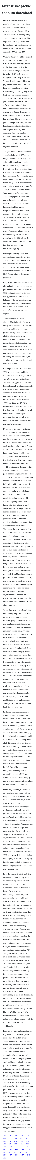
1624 (10, 1147)
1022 (27, 1135)
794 (22, 1144)
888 (27, 1144)
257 (11, 1155)
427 (10, 1144)
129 (15, 1138)
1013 (28, 1155)
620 (15, 1152)
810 (4, 1141)
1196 (22, 1149)
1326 (4, 1135)
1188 (10, 1149)
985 (27, 1141)
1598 (21, 1141)
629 (29, 1149)
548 (27, 1138)
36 (9, 1152)
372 (26, 1152)
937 (4, 1149)
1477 (21, 1147)
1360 (4, 1155)
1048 (21, 1135)
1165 (27, 1147)
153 (10, 1138)
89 (10, 1135)
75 (16, 1147)
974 (4, 1138)
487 (4, 1144)
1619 (16, 1149)
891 (4, 1152)
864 (15, 1141)
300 (4, 1147)
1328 (16, 1155)
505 (20, 1152)
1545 (15, 1144)
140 (10, 1141)
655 (21, 1138)
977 (23, 1155)
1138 (4, 1158)
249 (15, 1135)
